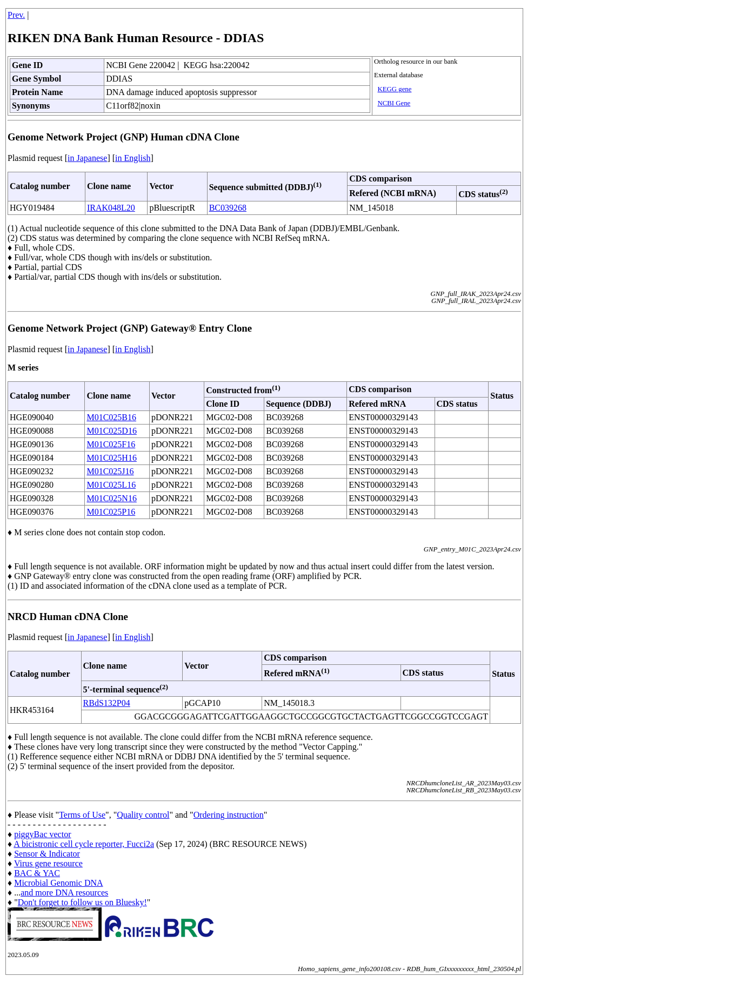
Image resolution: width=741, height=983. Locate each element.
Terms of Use (82, 814)
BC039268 (227, 207)
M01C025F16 (110, 444)
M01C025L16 (111, 484)
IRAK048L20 (111, 207)
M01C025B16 (111, 417)
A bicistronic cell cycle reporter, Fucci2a (84, 844)
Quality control (143, 814)
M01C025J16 (109, 471)
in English (132, 158)
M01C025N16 (111, 498)
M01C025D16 (111, 430)
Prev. (16, 14)
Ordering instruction (228, 814)
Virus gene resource (48, 863)
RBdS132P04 (106, 703)
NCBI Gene (394, 103)
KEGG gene (395, 89)
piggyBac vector (42, 834)
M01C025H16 (111, 457)
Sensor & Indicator (47, 853)
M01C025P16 (110, 511)
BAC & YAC (37, 873)
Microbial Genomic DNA (58, 882)
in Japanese (87, 158)
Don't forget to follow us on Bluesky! (82, 902)
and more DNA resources (64, 892)
